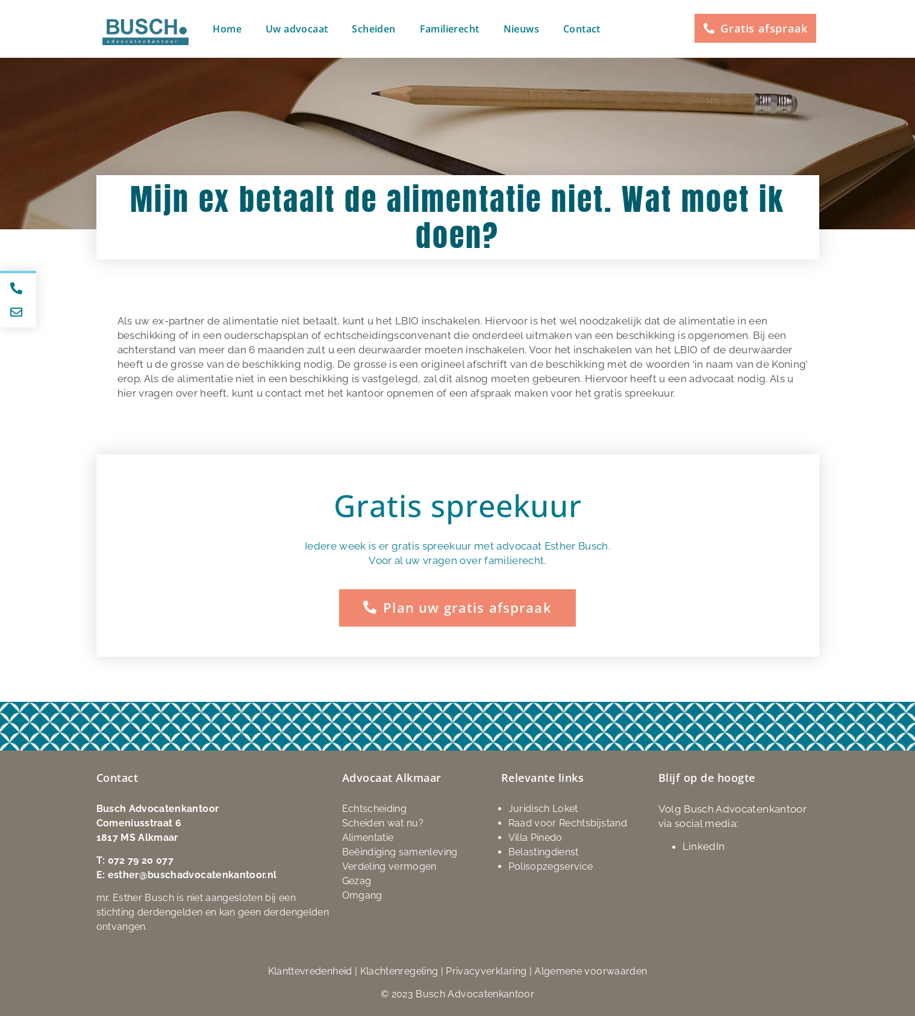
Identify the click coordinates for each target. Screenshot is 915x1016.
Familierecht (449, 29)
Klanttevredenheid (310, 970)
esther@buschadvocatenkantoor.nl (192, 874)
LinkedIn (703, 846)
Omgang (362, 894)
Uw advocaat (297, 29)
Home (227, 29)
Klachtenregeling (399, 970)
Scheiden (373, 29)
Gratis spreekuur (458, 505)
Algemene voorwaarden (590, 970)
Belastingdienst (543, 851)
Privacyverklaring (486, 970)
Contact (582, 29)
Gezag (357, 880)
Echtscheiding (374, 808)
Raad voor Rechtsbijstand (567, 822)
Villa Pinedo (535, 837)
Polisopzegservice (550, 866)
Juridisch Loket (543, 808)
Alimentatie (368, 837)
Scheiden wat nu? (383, 822)
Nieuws (521, 29)
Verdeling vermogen (389, 866)
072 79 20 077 (141, 860)
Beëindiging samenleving (400, 851)
